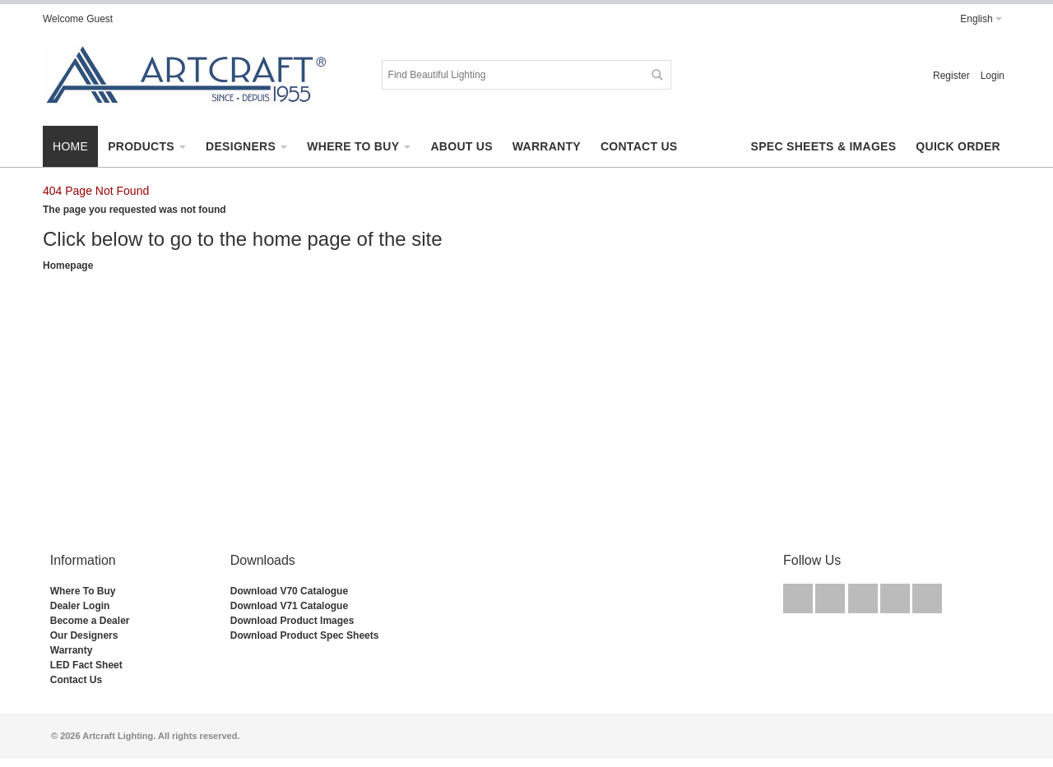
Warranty (71, 650)
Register (951, 75)
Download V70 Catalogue (289, 591)
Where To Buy (83, 591)
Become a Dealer (90, 620)
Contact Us (76, 680)
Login (992, 75)
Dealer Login (80, 606)
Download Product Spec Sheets (304, 635)
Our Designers (84, 635)
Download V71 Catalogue (289, 606)
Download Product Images (292, 620)
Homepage (68, 265)
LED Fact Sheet (86, 665)
